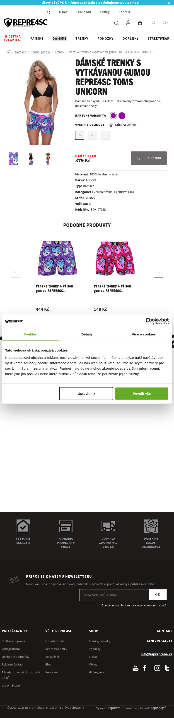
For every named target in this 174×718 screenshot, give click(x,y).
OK (157, 594)
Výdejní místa (11, 649)
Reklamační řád (12, 665)
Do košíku (149, 158)
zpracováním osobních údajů (148, 605)
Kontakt (124, 12)
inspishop (158, 708)
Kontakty (51, 672)
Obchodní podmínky (15, 657)
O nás (63, 12)
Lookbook (83, 12)
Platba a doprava (13, 641)
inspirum (113, 708)
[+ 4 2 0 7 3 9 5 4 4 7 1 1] (159, 641)
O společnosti (54, 641)
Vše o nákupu (11, 686)
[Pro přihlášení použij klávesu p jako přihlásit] (128, 23)
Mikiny (93, 665)
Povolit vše (142, 393)
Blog (47, 12)
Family (105, 12)
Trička (93, 657)
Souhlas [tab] (30, 334)
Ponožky (95, 649)
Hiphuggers (96, 672)
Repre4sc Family (56, 649)
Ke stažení (52, 657)
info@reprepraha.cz (156, 654)
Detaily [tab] (87, 334)
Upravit (86, 393)
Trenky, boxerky (99, 641)
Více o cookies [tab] (144, 334)
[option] (113, 115)
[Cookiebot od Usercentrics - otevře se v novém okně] (149, 321)
